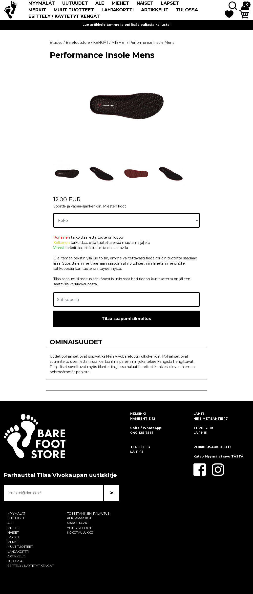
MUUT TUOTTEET (74, 9)
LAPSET (170, 3)
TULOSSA (187, 9)
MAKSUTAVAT (78, 523)
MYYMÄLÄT (41, 3)
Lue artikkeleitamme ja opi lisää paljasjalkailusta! (126, 24)
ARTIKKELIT (155, 9)
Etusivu (56, 42)
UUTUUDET (75, 3)
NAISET (145, 3)
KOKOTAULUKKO (80, 532)
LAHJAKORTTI (118, 9)
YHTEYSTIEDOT (79, 528)
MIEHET (120, 3)
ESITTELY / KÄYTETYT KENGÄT (64, 16)
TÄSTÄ (237, 456)
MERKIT (37, 9)
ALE (99, 3)
